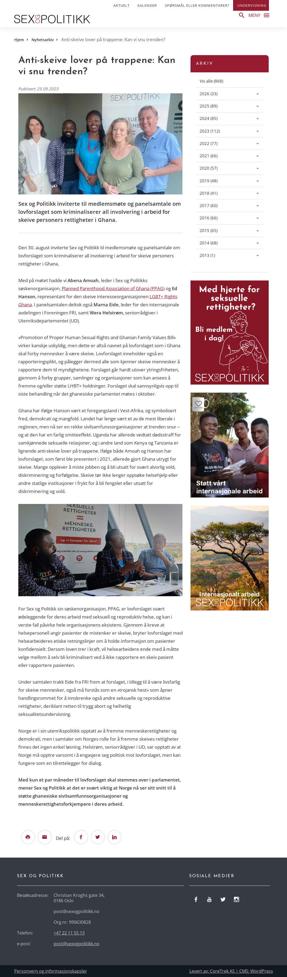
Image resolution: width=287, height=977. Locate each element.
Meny (260, 15)
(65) (214, 230)
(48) (214, 180)
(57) (214, 168)
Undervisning (251, 5)
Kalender (147, 5)
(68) (214, 243)
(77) (214, 143)
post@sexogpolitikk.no (76, 944)
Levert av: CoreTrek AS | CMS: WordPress (231, 971)
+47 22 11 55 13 (69, 933)
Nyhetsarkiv (43, 39)
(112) (216, 131)
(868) (217, 81)
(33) (214, 93)
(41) (214, 193)
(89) (214, 106)
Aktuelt (121, 5)
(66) (214, 155)
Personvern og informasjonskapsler (50, 971)
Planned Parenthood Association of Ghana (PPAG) (113, 288)
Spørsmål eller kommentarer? (197, 5)
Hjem (19, 39)
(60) (214, 205)
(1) (213, 255)
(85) (214, 118)
